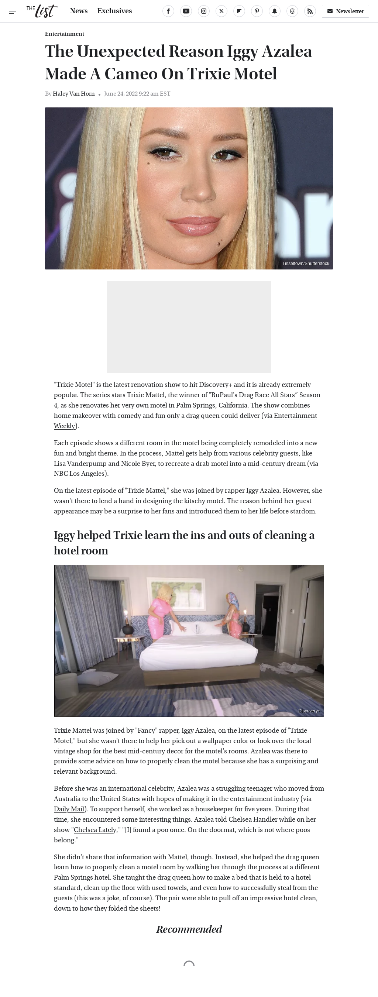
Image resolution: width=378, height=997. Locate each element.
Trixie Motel (74, 385)
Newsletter (345, 11)
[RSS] (310, 11)
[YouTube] (186, 11)
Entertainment (64, 34)
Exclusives (114, 11)
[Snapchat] (275, 11)
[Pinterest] (257, 11)
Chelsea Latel (93, 830)
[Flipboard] (239, 11)
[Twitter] (221, 11)
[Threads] (292, 11)
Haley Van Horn (74, 93)
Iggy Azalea (262, 491)
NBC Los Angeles (79, 474)
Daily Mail (69, 809)
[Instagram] (204, 11)
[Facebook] (168, 11)
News (79, 11)
